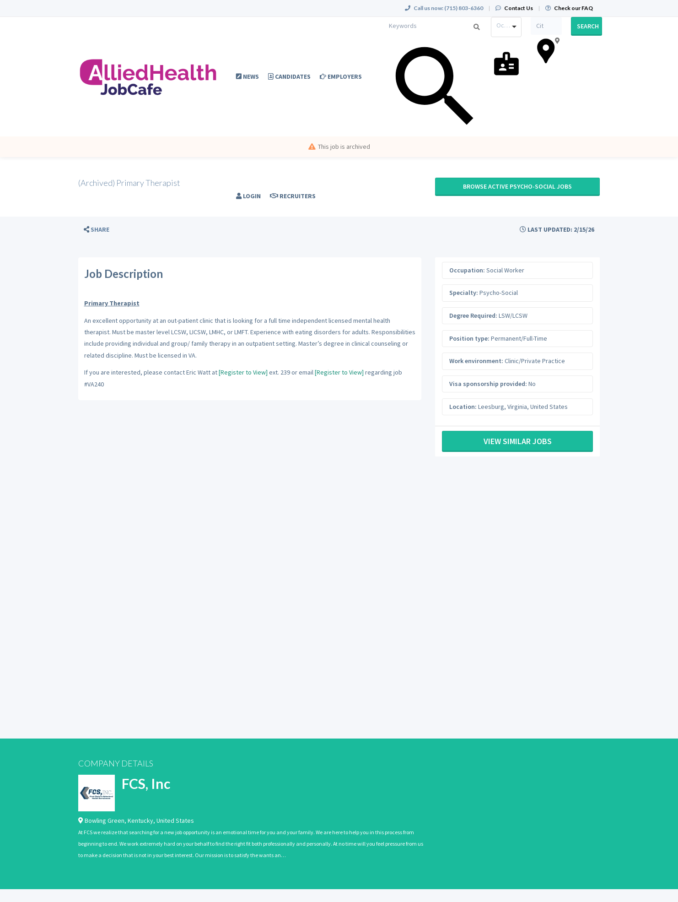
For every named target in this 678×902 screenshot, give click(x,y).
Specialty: (463, 292)
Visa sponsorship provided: (488, 384)
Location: (463, 406)
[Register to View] (243, 372)
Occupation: (467, 270)
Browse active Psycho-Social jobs (517, 186)
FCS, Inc (146, 783)
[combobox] (506, 27)
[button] (96, 229)
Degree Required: (473, 315)
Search (588, 26)
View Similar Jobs (518, 441)
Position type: (469, 338)
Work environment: (476, 361)
